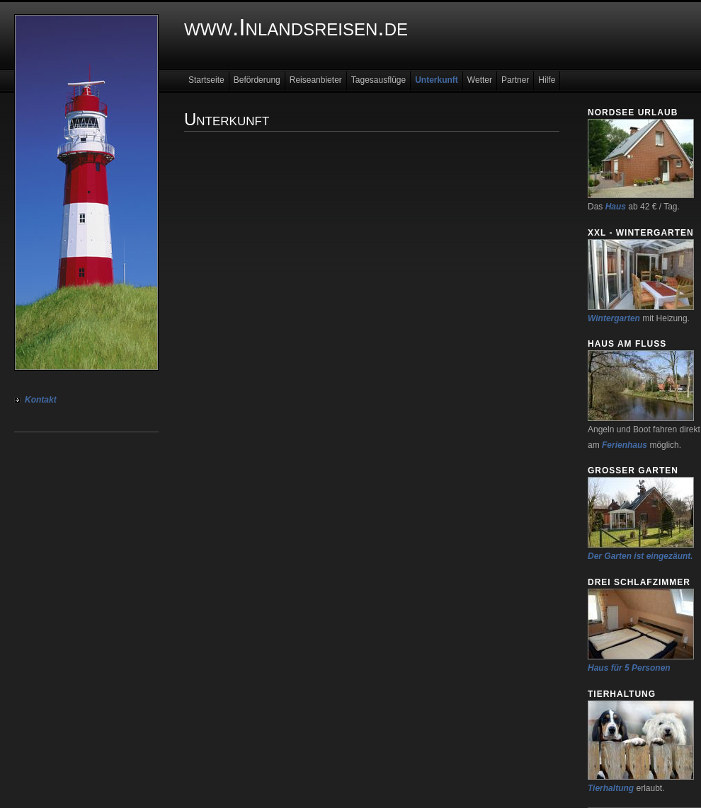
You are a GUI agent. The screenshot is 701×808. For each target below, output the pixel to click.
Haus (615, 207)
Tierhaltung (611, 788)
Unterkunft (436, 80)
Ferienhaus (624, 445)
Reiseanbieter (316, 80)
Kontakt (41, 400)
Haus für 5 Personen (629, 668)
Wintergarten (614, 318)
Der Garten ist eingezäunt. (640, 556)
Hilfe (546, 80)
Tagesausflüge (378, 80)
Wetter (479, 80)
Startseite (206, 80)
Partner (515, 80)
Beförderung (257, 80)
